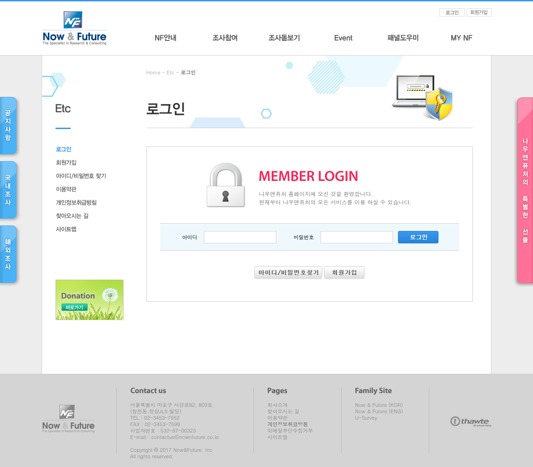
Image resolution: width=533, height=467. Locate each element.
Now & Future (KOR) (379, 405)
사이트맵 (278, 437)
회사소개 (278, 405)
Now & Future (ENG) (379, 411)
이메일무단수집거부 (290, 431)
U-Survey (366, 418)
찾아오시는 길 (284, 411)
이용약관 (278, 418)
